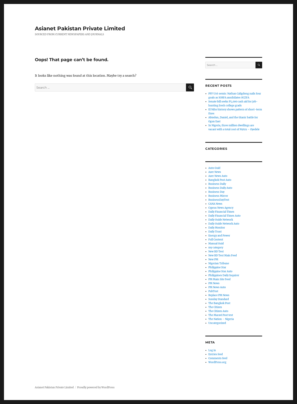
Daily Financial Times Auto (224, 215)
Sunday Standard (218, 299)
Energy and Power (219, 235)
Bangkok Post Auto (219, 180)
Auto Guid (214, 168)
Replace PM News (218, 295)
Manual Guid (216, 243)
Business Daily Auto (220, 188)
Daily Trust (215, 231)
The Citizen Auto (218, 311)
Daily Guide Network (220, 219)
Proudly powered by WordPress (96, 387)
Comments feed (217, 358)
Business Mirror (218, 195)
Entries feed (215, 354)
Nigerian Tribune (218, 263)
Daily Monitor (216, 227)
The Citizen (215, 307)
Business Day (216, 191)
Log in (212, 350)
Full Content (215, 239)
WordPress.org (217, 362)
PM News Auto (217, 287)
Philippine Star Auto (220, 271)
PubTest (213, 291)
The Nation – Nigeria (221, 319)
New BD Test (216, 251)
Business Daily (217, 184)
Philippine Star (217, 267)
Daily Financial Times (221, 211)
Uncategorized (217, 323)
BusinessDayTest (218, 199)
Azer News (214, 172)
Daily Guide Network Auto (223, 223)
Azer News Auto (217, 176)
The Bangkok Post (219, 303)
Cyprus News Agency (220, 207)
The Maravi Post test (220, 315)
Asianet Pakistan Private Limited (80, 28)
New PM (213, 259)
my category (215, 247)
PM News (214, 283)
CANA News (215, 203)
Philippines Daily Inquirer (223, 275)
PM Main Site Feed (219, 279)
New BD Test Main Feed (222, 255)
